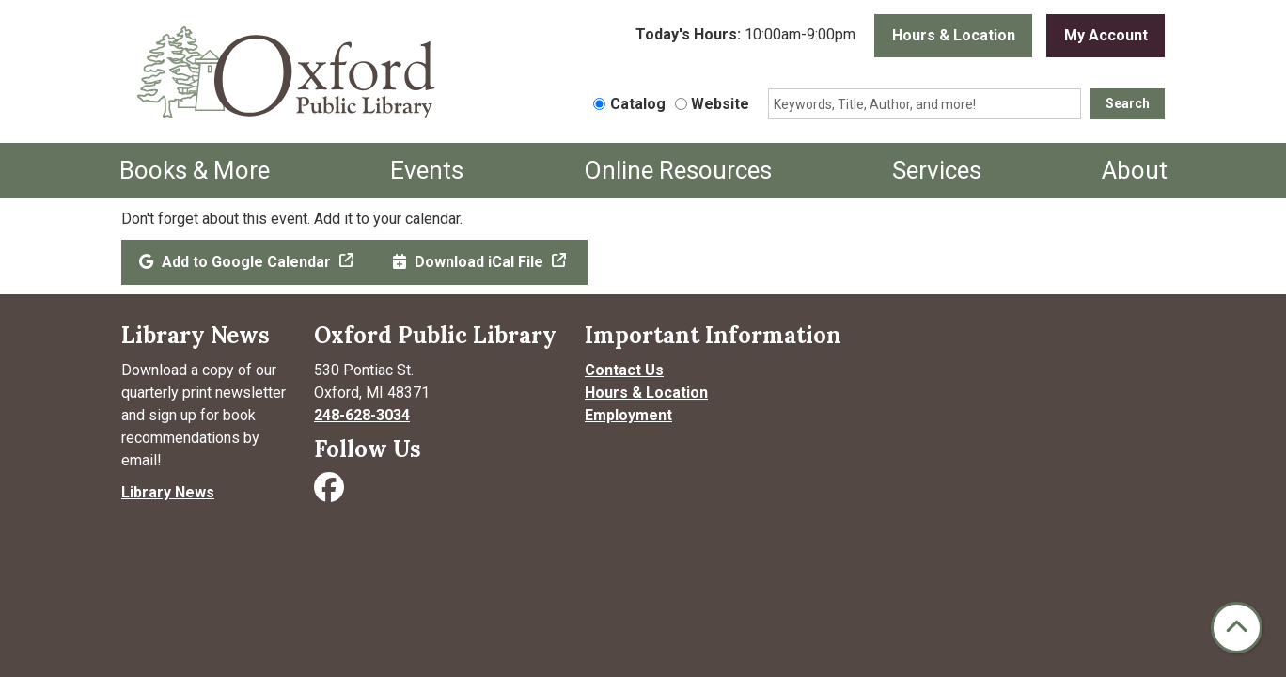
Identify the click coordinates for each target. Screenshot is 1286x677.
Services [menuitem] (936, 170)
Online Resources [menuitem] (678, 170)
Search (1128, 103)
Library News (167, 492)
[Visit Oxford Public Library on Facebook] (331, 493)
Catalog (638, 104)
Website (720, 104)
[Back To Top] (1236, 627)
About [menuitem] (1135, 170)
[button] (745, 35)
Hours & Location (953, 35)
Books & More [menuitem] (194, 170)
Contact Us (624, 370)
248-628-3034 (362, 415)
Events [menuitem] (426, 170)
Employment (628, 415)
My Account (1106, 35)
